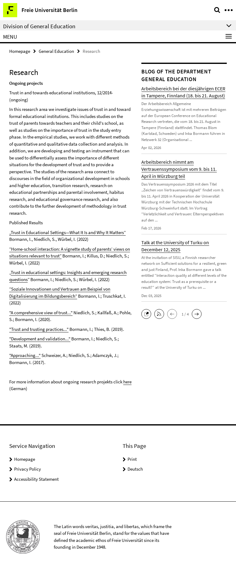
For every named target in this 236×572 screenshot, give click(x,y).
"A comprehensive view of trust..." (41, 312)
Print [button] (132, 459)
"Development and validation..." (39, 339)
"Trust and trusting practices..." (39, 329)
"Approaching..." (25, 355)
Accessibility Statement (36, 479)
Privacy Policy (27, 469)
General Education (56, 51)
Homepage (19, 51)
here (127, 382)
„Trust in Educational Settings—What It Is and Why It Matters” (67, 232)
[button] (147, 313)
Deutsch (135, 469)
